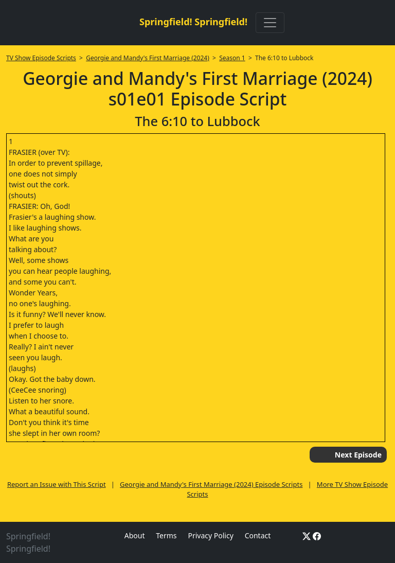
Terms (166, 535)
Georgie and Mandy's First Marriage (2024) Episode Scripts (211, 484)
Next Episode (358, 455)
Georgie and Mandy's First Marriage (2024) (147, 58)
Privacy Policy (210, 535)
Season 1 (232, 58)
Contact (258, 535)
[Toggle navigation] (270, 22)
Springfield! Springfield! (193, 21)
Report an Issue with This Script (56, 484)
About (134, 535)
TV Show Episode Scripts (41, 58)
